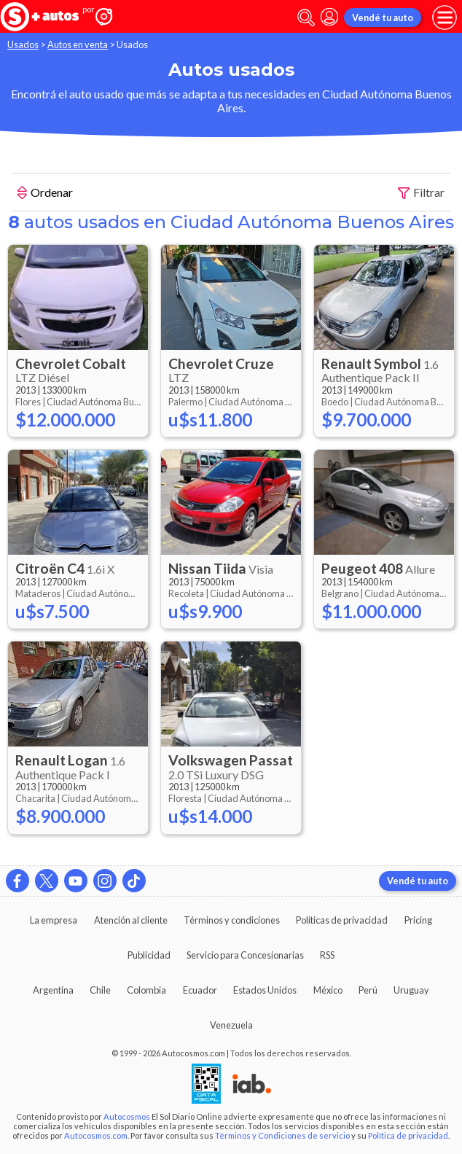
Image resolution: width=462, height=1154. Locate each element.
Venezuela (231, 1025)
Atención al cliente (131, 920)
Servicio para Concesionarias (245, 955)
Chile (100, 990)
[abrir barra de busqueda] (306, 17)
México (327, 990)
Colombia (146, 990)
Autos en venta (77, 44)
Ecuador (200, 990)
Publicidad (149, 955)
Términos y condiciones (232, 920)
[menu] (444, 17)
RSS (327, 955)
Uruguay (411, 990)
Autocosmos (126, 1116)
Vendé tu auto (382, 17)
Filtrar (421, 192)
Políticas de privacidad (342, 920)
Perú (368, 990)
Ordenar (45, 194)
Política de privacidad (408, 1135)
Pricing (418, 920)
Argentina (53, 990)
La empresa (53, 920)
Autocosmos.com (96, 1135)
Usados (23, 44)
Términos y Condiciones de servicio (282, 1135)
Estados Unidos (265, 990)
